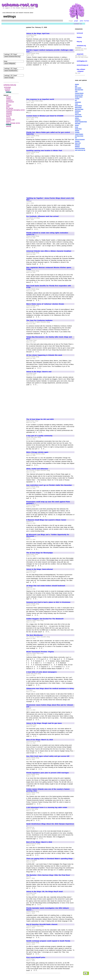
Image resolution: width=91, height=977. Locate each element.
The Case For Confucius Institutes (39, 320)
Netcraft (77, 112)
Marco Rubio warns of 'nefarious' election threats (45, 304)
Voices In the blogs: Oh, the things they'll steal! (44, 891)
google (76, 21)
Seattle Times (78, 128)
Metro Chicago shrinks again (37, 452)
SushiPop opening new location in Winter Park (44, 150)
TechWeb (77, 132)
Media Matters (78, 105)
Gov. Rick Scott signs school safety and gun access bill (47, 756)
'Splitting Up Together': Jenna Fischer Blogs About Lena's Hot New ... (50, 199)
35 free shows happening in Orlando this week (44, 355)
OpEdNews (77, 120)
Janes (76, 104)
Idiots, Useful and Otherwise (37, 469)
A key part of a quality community (39, 436)
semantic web (10, 120)
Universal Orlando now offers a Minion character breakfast (48, 251)
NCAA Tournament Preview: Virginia (40, 652)
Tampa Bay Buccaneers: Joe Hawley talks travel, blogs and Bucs (49, 338)
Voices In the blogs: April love (37, 33)
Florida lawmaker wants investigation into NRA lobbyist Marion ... (47, 909)
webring (8, 126)
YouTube (86, 21)
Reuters (77, 125)
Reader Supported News (81, 121)
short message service (13, 123)
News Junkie (78, 114)
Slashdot (77, 130)
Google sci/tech (78, 96)
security (8, 118)
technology (7, 87)
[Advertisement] (44, 81)
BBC (76, 86)
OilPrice (77, 118)
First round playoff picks (35, 957)
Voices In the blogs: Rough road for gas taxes (44, 723)
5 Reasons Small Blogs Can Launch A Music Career (46, 520)
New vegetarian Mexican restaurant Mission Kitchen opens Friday (48, 268)
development (10, 102)
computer (7, 89)
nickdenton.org (81, 45)
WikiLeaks (77, 145)
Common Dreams (79, 93)
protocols (9, 115)
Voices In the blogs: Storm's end (38, 371)
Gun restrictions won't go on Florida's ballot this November (49, 485)
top (85, 973)
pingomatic (80, 54)
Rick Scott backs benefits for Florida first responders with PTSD (48, 286)
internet (7, 90)
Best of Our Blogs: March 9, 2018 (39, 842)
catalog (8, 98)
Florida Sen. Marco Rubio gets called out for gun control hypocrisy (48, 133)
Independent (78, 102)
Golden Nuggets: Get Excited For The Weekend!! (45, 619)
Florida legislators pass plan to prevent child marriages (47, 773)
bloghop (79, 37)
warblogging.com (82, 61)
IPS (76, 100)
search (8, 116)
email (7, 106)
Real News (77, 123)
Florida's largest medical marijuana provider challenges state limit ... (49, 51)
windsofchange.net (82, 65)
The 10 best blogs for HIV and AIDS (40, 419)
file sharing (9, 108)
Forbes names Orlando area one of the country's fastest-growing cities (48, 790)
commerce (9, 100)
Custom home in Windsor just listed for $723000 (44, 116)
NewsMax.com (78, 116)
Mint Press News (79, 109)
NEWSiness (78, 111)
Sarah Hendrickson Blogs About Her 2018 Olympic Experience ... (50, 824)
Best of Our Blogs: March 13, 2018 (39, 739)
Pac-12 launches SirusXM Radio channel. (42, 924)
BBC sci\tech (78, 88)
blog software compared (81, 70)
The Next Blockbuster (34, 635)
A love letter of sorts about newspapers (41, 672)
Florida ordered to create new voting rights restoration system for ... (47, 233)
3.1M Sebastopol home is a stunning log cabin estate (46, 807)
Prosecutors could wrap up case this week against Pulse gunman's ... (48, 502)
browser (8, 97)
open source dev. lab (80, 150)
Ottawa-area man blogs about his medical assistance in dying (50, 688)
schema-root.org (10, 85)
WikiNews (77, 146)
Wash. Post (77, 143)
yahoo (81, 21)
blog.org (79, 41)
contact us (78, 24)
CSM (76, 91)
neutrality (9, 113)
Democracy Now (79, 95)
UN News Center (79, 136)
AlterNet (77, 84)
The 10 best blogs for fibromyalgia (39, 553)
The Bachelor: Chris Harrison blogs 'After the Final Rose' (48, 875)
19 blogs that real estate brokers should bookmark (45, 586)
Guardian (77, 98)
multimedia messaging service (15, 110)
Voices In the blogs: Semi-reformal (39, 569)
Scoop (76, 127)
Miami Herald (78, 107)
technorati (80, 33)
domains (8, 105)
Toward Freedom (79, 134)
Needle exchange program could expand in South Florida (48, 941)
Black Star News (79, 89)
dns (7, 103)
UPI (76, 137)
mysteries (9, 111)
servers (8, 121)
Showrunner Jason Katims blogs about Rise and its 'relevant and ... (49, 706)
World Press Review (80, 148)
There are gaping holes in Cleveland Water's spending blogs (49, 858)
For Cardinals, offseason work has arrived (42, 216)
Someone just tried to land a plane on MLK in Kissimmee (48, 602)
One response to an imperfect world (40, 99)
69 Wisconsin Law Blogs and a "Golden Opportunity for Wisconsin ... (47, 535)
